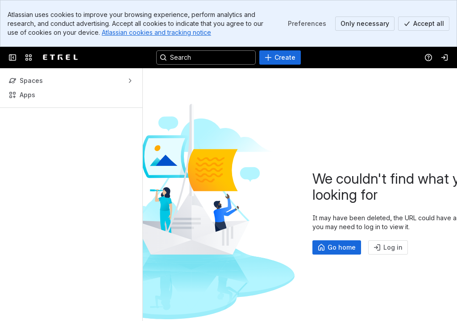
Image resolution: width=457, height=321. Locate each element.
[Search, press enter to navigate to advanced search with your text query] (206, 57)
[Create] (280, 57)
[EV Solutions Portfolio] (60, 57)
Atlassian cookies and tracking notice (156, 32)
